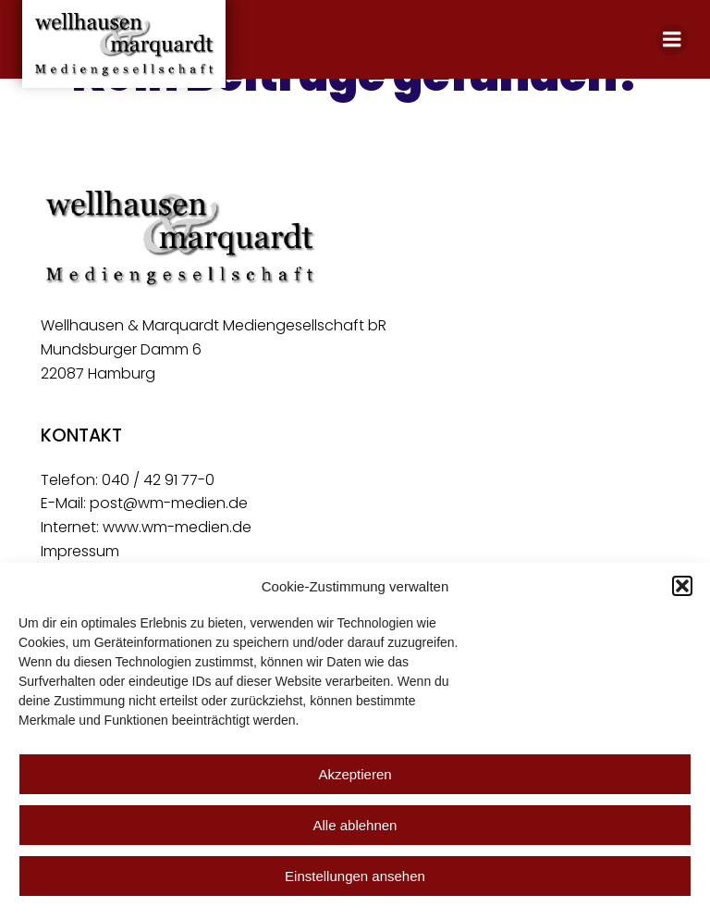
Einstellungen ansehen (355, 876)
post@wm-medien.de (169, 503)
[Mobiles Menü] (672, 40)
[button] (682, 586)
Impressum (80, 551)
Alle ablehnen (355, 825)
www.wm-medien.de (177, 527)
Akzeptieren (354, 774)
